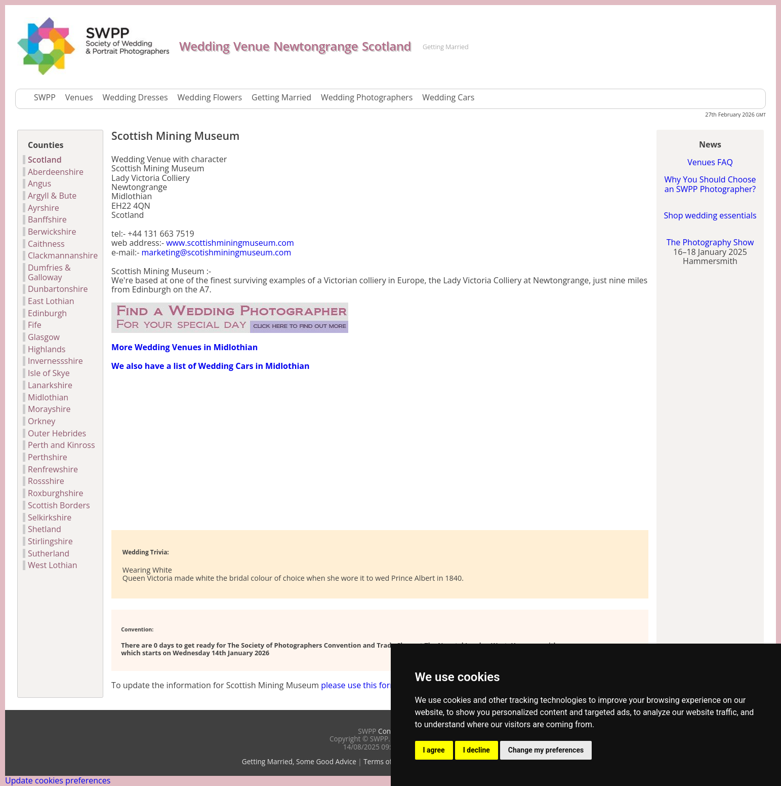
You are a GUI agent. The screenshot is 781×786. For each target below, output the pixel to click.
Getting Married (281, 97)
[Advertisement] (229, 449)
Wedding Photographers (367, 97)
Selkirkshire (49, 517)
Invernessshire (55, 360)
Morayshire (49, 409)
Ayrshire (43, 207)
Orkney (41, 421)
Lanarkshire (50, 385)
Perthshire (47, 457)
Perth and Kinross (61, 445)
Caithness (46, 243)
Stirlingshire (50, 541)
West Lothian (52, 565)
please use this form (359, 685)
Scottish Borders (59, 505)
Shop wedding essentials (710, 215)
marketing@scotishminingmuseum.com (217, 252)
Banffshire (47, 219)
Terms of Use (384, 761)
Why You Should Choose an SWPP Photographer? (710, 184)
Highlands (47, 349)
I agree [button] (434, 750)
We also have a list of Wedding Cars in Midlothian (210, 365)
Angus (39, 183)
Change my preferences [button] (546, 750)
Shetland (44, 529)
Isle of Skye (49, 373)
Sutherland (48, 553)
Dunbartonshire (58, 288)
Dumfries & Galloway (49, 272)
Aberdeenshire (56, 171)
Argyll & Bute (52, 195)
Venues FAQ (710, 162)
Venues (79, 97)
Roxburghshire (56, 493)
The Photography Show (710, 242)
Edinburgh (47, 313)
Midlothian (48, 397)
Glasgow (44, 337)
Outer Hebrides (57, 433)
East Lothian (51, 301)
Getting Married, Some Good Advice (299, 761)
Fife (35, 324)
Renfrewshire (53, 469)
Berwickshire (52, 231)
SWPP (45, 97)
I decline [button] (476, 750)
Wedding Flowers (210, 97)
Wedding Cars (448, 97)
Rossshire (46, 480)
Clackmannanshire (63, 255)
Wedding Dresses (135, 97)
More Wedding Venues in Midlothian (184, 347)
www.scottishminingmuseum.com (230, 242)
